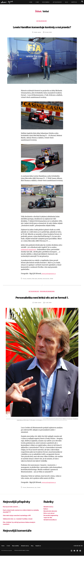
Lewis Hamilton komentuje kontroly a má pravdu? (42, 29)
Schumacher (46, 284)
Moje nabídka (45, 2)
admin (39, 38)
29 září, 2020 (48, 38)
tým (36, 498)
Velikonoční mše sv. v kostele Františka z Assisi (17, 530)
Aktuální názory (57, 2)
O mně (37, 2)
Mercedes (35, 284)
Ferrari (24, 284)
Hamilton (29, 284)
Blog (66, 2)
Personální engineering (48, 297)
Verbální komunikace (50, 531)
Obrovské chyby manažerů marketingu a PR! (17, 527)
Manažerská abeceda (50, 522)
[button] (82, 1)
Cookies (27, 561)
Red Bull (40, 284)
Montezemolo (30, 498)
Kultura (45, 520)
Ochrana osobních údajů (19, 561)
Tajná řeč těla (47, 529)
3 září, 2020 (48, 314)
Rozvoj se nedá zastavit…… (11, 518)
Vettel (52, 284)
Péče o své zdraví (48, 524)
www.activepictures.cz (49, 279)
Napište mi (74, 2)
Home (30, 2)
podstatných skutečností (30, 255)
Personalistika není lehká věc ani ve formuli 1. (42, 305)
